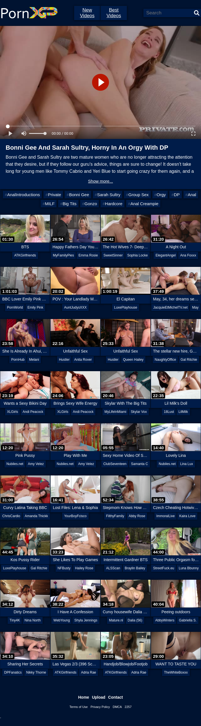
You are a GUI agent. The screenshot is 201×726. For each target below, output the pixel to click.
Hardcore (114, 203)
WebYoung (61, 620)
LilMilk (183, 412)
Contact (115, 697)
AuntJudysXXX (75, 307)
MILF (49, 203)
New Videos (87, 12)
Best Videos (113, 12)
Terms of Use (78, 707)
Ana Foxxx (188, 255)
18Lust (169, 412)
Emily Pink (35, 307)
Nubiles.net (14, 464)
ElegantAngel (166, 255)
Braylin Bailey (135, 568)
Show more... (100, 181)
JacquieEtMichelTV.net (170, 307)
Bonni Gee (79, 194)
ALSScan (113, 568)
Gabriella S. (188, 620)
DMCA (117, 707)
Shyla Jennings (85, 620)
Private (54, 194)
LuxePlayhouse (125, 307)
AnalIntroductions (23, 194)
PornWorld (15, 307)
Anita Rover (83, 360)
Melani (34, 360)
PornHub (18, 360)
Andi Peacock (33, 412)
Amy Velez (36, 464)
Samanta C (139, 464)
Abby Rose (137, 516)
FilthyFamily (115, 516)
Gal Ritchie (189, 360)
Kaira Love (187, 516)
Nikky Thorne (36, 672)
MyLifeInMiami (115, 412)
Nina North (33, 620)
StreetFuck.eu (163, 568)
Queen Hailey (133, 360)
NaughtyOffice (165, 360)
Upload (98, 697)
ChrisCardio (11, 516)
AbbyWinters (164, 620)
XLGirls (12, 412)
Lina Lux (186, 464)
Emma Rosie (88, 255)
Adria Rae (88, 672)
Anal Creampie (144, 203)
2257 (128, 707)
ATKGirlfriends (25, 255)
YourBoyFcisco (75, 516)
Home (83, 697)
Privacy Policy (100, 707)
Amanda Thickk (36, 516)
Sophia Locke (137, 255)
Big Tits (70, 203)
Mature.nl (116, 620)
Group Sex (138, 194)
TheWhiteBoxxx (176, 672)
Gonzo (90, 203)
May (195, 307)
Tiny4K (15, 620)
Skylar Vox (139, 412)
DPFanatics (13, 672)
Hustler (64, 360)
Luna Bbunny (189, 568)
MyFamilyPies (63, 255)
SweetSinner (113, 255)
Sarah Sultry (109, 194)
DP (177, 194)
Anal (192, 194)
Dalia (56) (135, 620)
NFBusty (64, 568)
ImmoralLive (165, 516)
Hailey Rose (84, 568)
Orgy (161, 194)
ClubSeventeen (114, 464)
